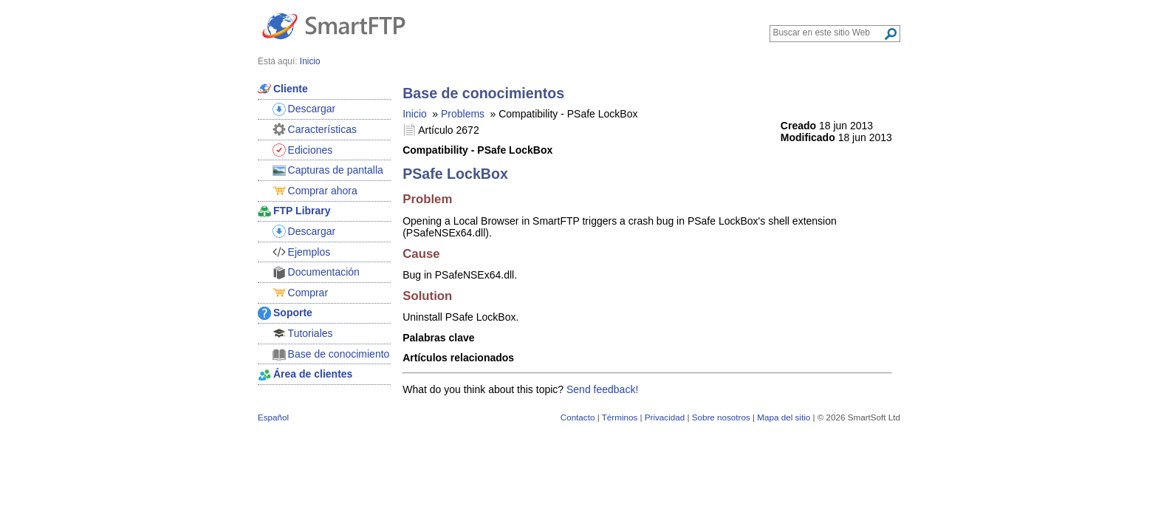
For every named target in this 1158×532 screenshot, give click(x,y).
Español (273, 417)
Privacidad (665, 417)
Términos (620, 417)
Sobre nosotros (721, 417)
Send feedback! (602, 389)
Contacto (578, 417)
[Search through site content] (828, 32)
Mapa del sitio (783, 417)
